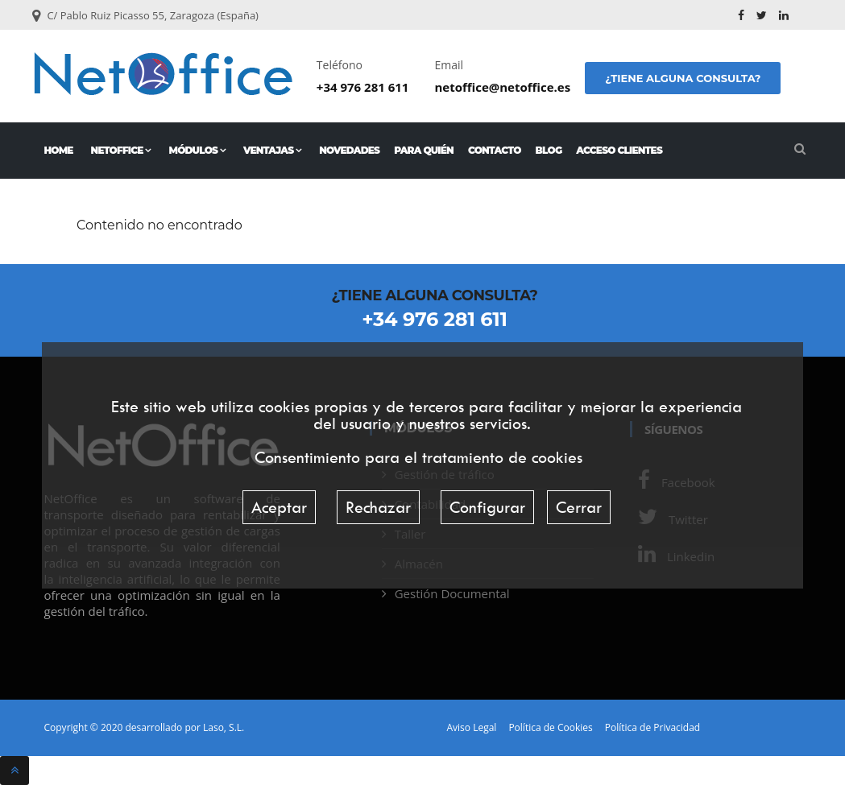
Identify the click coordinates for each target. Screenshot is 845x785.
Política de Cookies (550, 728)
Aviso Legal (472, 728)
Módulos (197, 150)
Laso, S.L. (223, 727)
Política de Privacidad (652, 728)
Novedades (349, 150)
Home (58, 150)
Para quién (424, 150)
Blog (549, 150)
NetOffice (121, 150)
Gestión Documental (452, 593)
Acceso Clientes (619, 150)
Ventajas (272, 150)
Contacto (494, 150)
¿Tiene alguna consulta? (682, 78)
